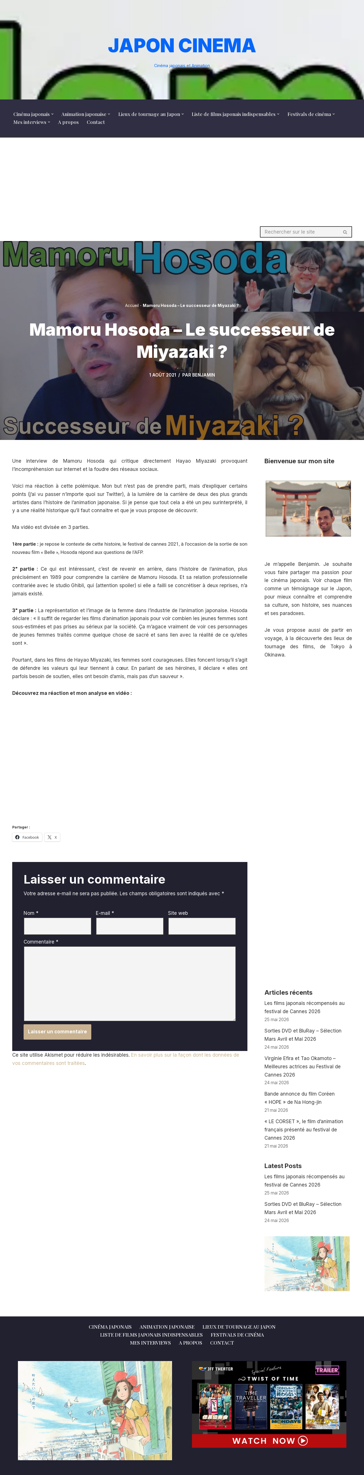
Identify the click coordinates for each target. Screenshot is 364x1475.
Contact (96, 122)
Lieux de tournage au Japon (239, 1327)
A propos (68, 122)
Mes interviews (150, 1342)
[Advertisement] (182, 180)
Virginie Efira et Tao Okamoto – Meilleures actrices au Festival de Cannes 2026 (302, 1067)
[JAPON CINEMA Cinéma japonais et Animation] (182, 50)
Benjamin (203, 375)
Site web (178, 913)
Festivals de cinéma (237, 1334)
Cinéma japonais (110, 1327)
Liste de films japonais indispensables (151, 1334)
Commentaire (41, 942)
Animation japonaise (167, 1327)
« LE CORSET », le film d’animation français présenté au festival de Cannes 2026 (303, 1130)
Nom (31, 913)
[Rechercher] (299, 232)
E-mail (105, 913)
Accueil (132, 305)
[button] (52, 114)
